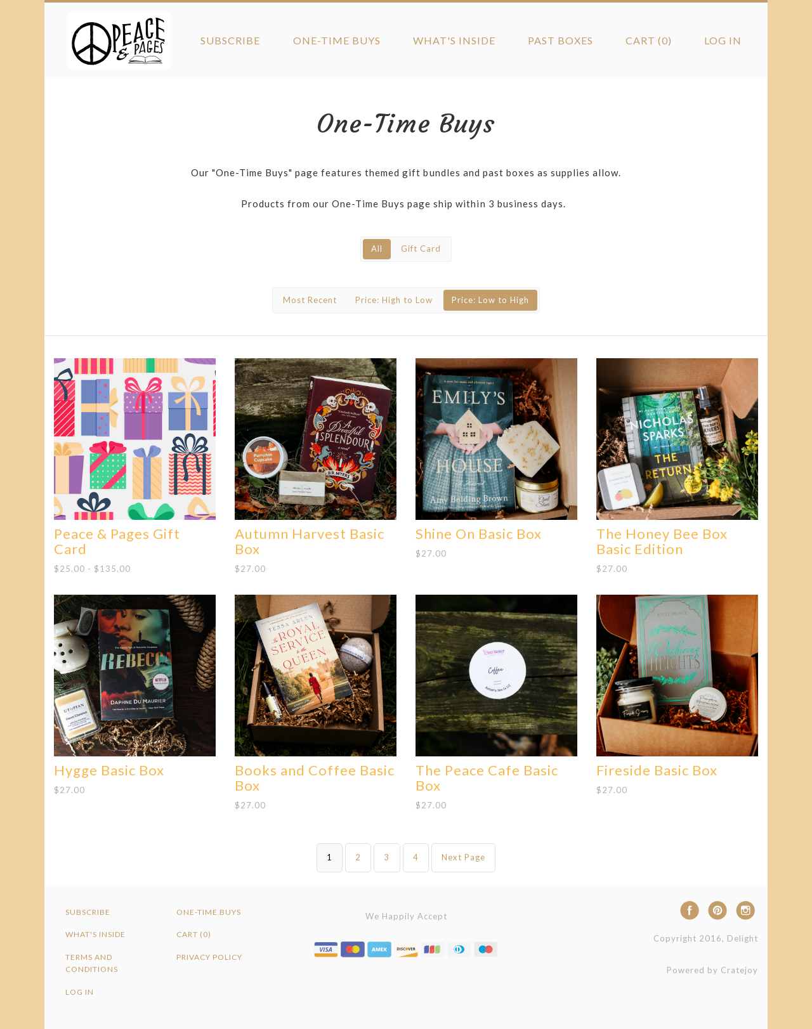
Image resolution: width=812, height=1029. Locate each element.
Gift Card (421, 248)
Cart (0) (648, 40)
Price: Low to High (490, 300)
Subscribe (230, 40)
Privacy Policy (209, 957)
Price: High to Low (394, 300)
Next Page (463, 857)
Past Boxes (560, 40)
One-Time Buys (337, 40)
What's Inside (454, 40)
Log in (723, 40)
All (377, 248)
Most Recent (310, 300)
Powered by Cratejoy (712, 970)
